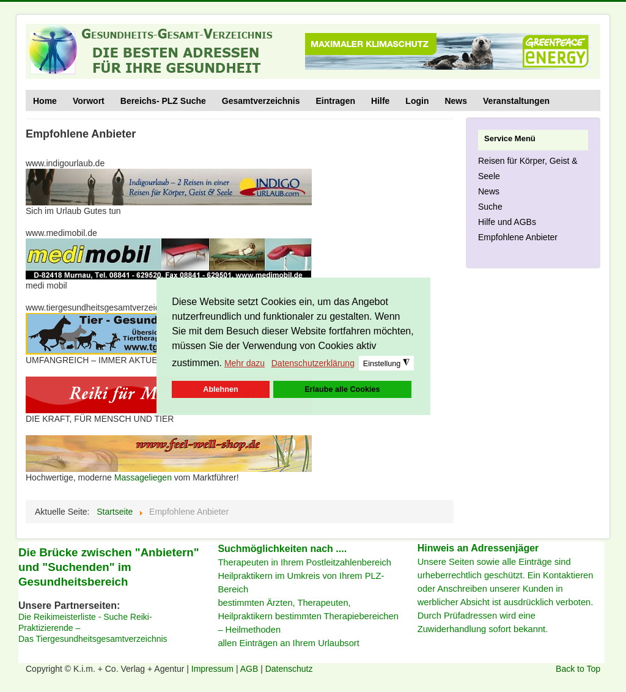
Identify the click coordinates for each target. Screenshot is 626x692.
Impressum (213, 669)
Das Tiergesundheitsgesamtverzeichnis (93, 639)
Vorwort (89, 101)
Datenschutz (289, 669)
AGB (250, 669)
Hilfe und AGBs (507, 222)
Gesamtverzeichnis (261, 101)
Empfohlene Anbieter (518, 237)
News (455, 101)
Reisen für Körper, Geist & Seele (528, 168)
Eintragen (335, 101)
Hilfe (380, 101)
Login (417, 101)
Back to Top (578, 669)
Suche (490, 207)
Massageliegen (143, 477)
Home (45, 101)
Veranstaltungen (516, 101)
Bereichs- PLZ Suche (163, 101)
